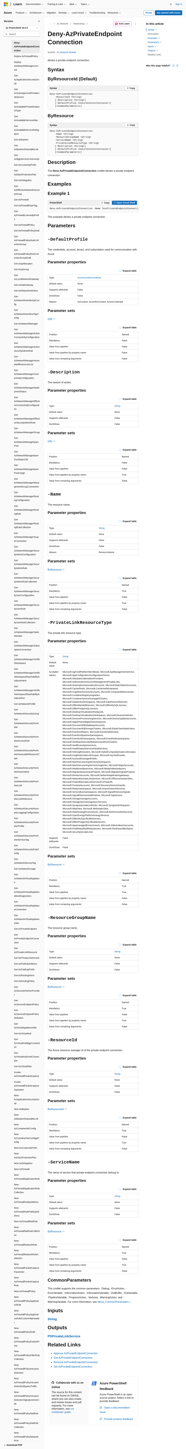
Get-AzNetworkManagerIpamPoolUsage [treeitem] (26, 469)
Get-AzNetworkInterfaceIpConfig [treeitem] (26, 300)
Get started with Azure (168, 12)
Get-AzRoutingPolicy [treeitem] (24, 981)
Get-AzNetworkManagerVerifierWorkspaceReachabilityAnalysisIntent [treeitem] (27, 675)
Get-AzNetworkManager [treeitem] (26, 323)
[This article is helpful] (173, 66)
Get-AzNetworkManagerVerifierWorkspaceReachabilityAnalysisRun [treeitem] (27, 692)
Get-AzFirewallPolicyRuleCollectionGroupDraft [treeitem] (26, 254)
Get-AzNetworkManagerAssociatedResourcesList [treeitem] (27, 360)
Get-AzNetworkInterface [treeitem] (26, 290)
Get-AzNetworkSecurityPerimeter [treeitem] (26, 723)
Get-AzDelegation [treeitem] (23, 180)
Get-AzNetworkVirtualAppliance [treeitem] (27, 878)
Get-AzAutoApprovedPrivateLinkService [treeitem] (26, 93)
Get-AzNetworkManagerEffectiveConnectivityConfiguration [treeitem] (27, 403)
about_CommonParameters (113, 1301)
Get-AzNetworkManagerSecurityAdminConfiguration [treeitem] (26, 550)
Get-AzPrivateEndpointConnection (73, 1357)
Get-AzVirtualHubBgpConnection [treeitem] (27, 1043)
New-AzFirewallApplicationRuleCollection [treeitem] (27, 1188)
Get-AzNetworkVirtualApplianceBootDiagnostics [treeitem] (27, 892)
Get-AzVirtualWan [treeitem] (23, 1066)
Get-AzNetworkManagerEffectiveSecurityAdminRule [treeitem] (27, 419)
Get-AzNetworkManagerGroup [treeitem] (27, 430)
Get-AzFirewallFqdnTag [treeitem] (25, 205)
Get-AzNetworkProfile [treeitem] (25, 704)
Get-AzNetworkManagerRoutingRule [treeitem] (26, 510)
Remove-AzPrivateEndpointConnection (76, 1362)
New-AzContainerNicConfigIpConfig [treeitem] (26, 1138)
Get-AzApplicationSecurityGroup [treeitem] (26, 79)
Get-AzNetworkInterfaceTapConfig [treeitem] (26, 314)
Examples (154, 38)
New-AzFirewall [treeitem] (21, 1169)
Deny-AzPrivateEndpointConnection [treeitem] (26, 46)
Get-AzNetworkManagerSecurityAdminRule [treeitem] (26, 564)
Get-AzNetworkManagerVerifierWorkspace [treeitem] (27, 659)
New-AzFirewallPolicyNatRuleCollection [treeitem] (26, 1423)
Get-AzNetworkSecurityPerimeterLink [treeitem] (26, 781)
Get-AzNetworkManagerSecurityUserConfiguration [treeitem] (26, 591)
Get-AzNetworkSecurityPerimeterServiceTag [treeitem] (26, 836)
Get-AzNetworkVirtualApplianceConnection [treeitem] (27, 905)
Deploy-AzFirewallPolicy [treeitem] (26, 56)
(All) (51, 319)
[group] (93, 208)
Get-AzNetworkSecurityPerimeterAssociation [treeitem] (26, 768)
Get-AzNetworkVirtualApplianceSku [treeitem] (27, 919)
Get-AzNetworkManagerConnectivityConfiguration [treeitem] (26, 374)
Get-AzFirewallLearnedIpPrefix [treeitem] (26, 215)
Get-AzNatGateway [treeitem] (23, 285)
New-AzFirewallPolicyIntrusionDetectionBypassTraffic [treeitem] (26, 1382)
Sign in (178, 4)
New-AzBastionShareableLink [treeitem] (26, 1117)
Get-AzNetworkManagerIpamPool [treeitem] (26, 442)
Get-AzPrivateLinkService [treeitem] (26, 958)
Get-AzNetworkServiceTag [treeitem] (25, 861)
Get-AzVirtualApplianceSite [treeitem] (25, 1026)
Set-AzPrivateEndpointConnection (73, 1366)
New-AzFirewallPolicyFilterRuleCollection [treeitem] (27, 1355)
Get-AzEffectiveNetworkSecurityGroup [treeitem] (27, 190)
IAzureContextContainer (89, 277)
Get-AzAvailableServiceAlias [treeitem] (26, 118)
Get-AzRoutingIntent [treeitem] (24, 975)
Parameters (155, 42)
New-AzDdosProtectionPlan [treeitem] (25, 1155)
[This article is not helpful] (177, 66)
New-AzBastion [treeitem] (21, 1109)
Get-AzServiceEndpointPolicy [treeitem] (26, 1002)
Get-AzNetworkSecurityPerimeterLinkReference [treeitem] (26, 795)
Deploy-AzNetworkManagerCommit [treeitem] (26, 66)
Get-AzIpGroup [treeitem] (21, 269)
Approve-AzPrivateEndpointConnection (76, 1353)
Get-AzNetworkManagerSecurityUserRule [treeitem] (26, 605)
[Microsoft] (6, 4)
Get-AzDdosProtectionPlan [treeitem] (25, 172)
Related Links (154, 54)
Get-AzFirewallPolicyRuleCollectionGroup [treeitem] (26, 240)
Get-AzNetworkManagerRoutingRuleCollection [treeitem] (26, 523)
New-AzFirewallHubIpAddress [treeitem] (26, 1200)
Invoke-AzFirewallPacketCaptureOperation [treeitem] (26, 1086)
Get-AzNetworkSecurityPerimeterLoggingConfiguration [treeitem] (26, 809)
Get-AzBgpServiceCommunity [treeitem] (26, 157)
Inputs (152, 46)
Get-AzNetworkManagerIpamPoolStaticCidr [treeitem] (26, 455)
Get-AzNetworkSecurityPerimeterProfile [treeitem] (26, 822)
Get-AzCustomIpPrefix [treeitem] (25, 165)
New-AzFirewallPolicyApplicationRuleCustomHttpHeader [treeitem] (26, 1316)
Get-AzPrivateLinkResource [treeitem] (25, 950)
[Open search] (171, 4)
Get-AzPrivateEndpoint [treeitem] (25, 929)
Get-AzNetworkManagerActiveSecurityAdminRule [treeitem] (27, 347)
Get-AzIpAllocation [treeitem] (23, 263)
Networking (78, 23)
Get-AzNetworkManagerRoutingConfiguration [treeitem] (26, 496)
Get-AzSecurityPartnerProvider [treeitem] (26, 991)
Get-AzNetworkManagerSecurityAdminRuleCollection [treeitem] (26, 578)
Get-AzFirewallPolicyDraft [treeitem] (26, 230)
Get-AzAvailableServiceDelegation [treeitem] (26, 130)
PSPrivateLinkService (64, 1336)
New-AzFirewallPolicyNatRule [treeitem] (26, 1411)
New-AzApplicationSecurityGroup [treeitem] (26, 1099)
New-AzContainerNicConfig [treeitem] (25, 1126)
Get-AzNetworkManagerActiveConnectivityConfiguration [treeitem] (27, 333)
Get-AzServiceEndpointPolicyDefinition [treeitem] (26, 1014)
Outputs (153, 50)
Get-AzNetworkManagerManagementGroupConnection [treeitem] (26, 483)
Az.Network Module (66, 52)
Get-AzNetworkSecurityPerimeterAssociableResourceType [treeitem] (26, 752)
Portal (149, 12)
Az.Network (62, 23)
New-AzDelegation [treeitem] (23, 1163)
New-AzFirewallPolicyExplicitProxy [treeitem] (26, 1342)
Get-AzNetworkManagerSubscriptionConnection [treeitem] (27, 646)
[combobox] (22, 27)
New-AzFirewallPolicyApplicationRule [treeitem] (26, 1301)
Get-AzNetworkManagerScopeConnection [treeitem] (26, 537)
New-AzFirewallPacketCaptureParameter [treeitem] (26, 1268)
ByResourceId (57, 1109)
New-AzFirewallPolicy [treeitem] (25, 1291)
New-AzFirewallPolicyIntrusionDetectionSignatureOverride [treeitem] (26, 1398)
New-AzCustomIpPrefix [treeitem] (25, 1148)
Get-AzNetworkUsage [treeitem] (25, 869)
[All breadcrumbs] (50, 23)
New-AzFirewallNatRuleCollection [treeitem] (27, 1231)
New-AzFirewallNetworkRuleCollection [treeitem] (26, 1254)
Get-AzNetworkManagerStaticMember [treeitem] (26, 632)
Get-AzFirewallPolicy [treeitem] (24, 225)
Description (153, 34)
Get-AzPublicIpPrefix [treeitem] (24, 969)
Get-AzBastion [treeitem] (21, 139)
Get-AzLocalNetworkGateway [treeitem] (26, 277)
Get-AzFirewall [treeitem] (21, 199)
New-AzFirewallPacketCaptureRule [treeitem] (26, 1281)
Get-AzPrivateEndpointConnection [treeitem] (26, 938)
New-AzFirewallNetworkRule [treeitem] (25, 1243)
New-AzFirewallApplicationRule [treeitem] (27, 1177)
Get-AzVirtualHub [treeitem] (22, 1033)
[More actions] (135, 23)
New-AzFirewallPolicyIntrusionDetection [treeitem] (26, 1369)
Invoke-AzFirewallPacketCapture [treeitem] (26, 1074)
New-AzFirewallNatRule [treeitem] (26, 1221)
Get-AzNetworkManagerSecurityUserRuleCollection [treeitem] (26, 618)
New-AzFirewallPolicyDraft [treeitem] (24, 1330)
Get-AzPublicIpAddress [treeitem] (25, 964)
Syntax (152, 29)
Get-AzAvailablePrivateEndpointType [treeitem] (26, 106)
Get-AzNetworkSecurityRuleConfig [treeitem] (26, 849)
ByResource (56, 569)
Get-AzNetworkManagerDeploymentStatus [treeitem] (26, 387)
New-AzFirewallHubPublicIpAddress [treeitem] (26, 1212)
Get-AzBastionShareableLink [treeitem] (26, 147)
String (117, 406)
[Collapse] (39, 21)
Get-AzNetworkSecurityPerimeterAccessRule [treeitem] (26, 737)
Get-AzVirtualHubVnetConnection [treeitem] (26, 1057)
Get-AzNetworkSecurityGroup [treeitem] (26, 711)
